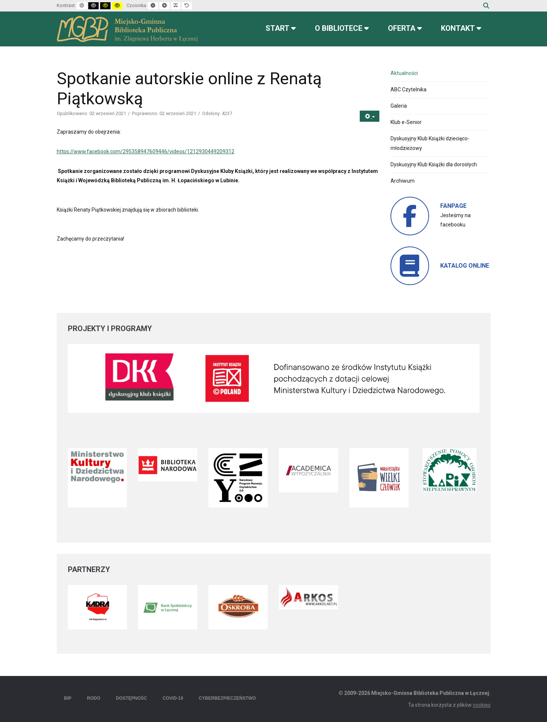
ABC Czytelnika (408, 89)
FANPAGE (453, 205)
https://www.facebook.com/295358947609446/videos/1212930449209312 (145, 151)
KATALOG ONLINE (464, 265)
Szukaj (486, 5)
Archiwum (403, 181)
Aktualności (404, 73)
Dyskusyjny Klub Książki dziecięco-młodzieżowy (430, 143)
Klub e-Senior (406, 122)
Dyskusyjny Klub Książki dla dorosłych (434, 164)
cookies (482, 705)
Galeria (399, 106)
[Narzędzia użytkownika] (369, 116)
